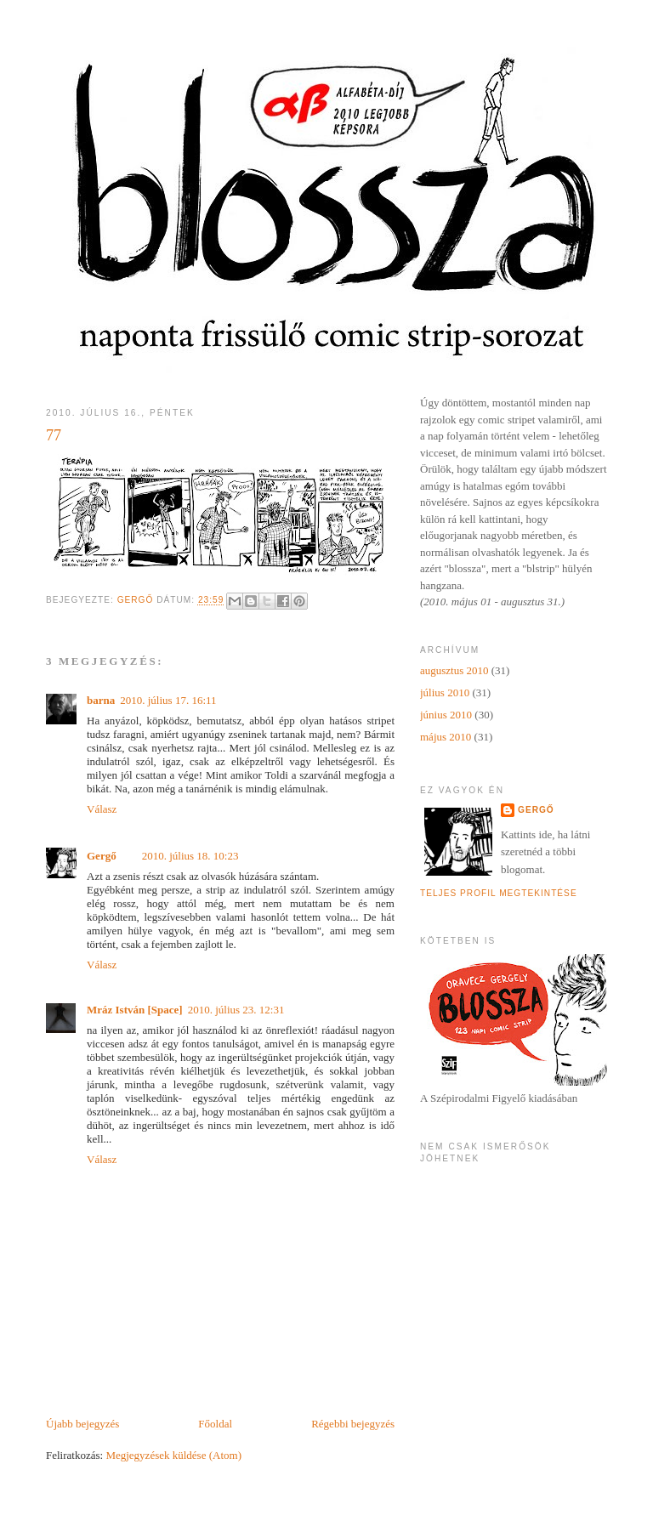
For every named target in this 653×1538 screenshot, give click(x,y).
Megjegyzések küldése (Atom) (173, 1455)
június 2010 (446, 714)
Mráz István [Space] (135, 1009)
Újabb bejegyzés (82, 1423)
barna (101, 700)
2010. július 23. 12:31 (236, 1009)
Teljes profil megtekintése (498, 893)
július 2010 (444, 692)
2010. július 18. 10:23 (190, 855)
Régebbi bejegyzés (353, 1423)
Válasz (101, 809)
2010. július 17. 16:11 (168, 700)
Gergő (101, 855)
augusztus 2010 (454, 670)
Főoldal (215, 1423)
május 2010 (445, 736)
